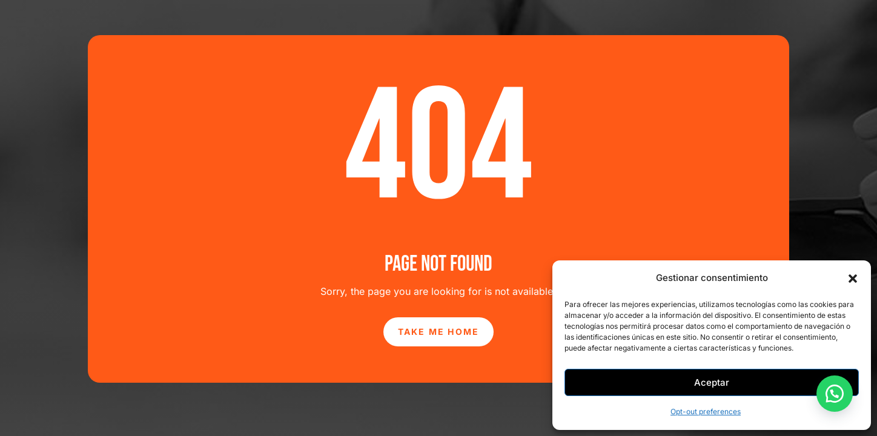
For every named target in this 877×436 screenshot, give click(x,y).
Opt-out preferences (705, 411)
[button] (853, 278)
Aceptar (711, 382)
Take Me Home (439, 331)
